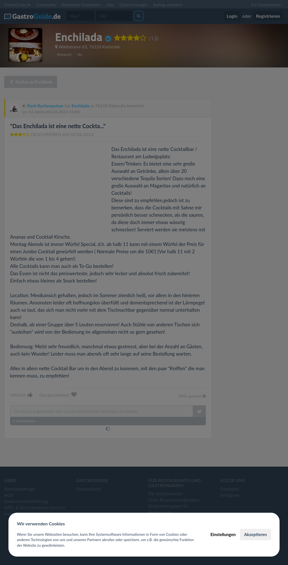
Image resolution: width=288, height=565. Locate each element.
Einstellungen (223, 534)
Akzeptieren (255, 534)
